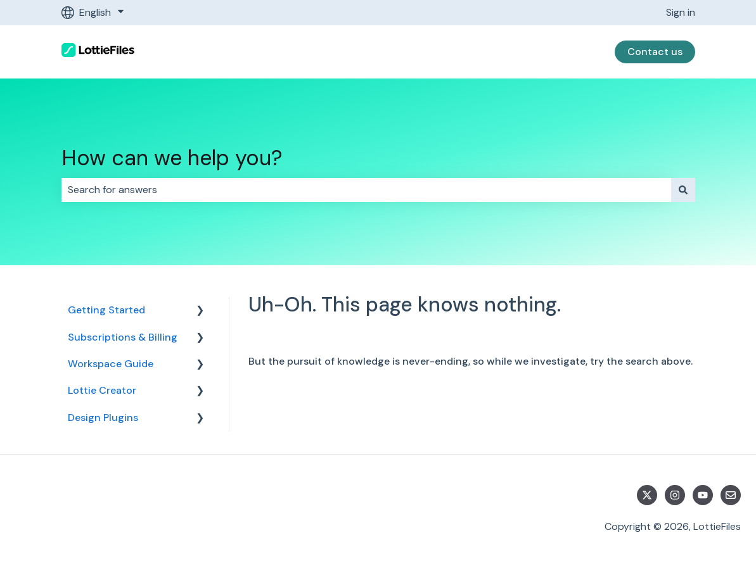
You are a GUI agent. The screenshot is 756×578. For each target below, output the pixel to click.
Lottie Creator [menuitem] (102, 390)
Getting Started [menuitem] (106, 310)
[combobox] (366, 190)
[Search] (683, 190)
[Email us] (731, 495)
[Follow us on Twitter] (647, 495)
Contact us (654, 51)
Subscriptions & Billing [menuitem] (122, 337)
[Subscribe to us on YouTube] (703, 495)
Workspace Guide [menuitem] (110, 363)
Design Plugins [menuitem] (103, 417)
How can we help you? (172, 158)
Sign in (680, 12)
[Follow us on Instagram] (675, 495)
